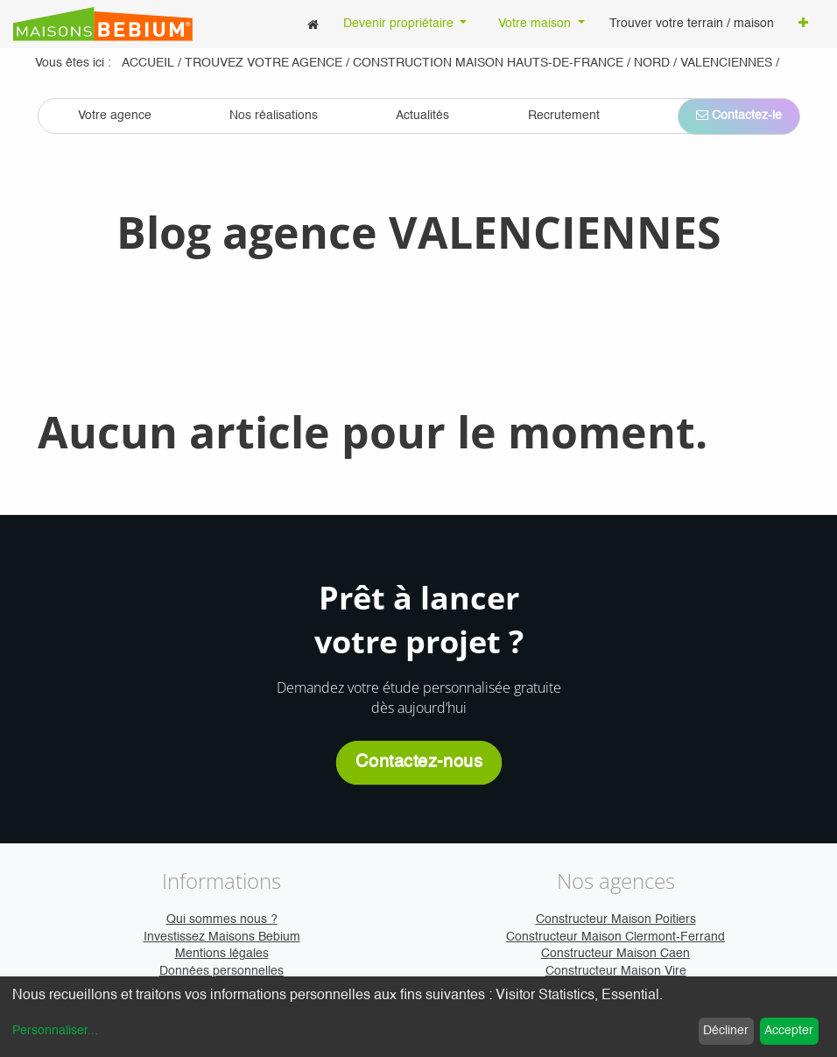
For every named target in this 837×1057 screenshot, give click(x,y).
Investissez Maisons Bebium (222, 937)
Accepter (788, 1031)
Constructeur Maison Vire (615, 971)
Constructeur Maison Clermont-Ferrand (615, 937)
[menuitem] (313, 24)
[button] (803, 24)
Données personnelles (221, 971)
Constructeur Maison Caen (615, 954)
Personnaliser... (55, 1031)
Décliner (726, 1031)
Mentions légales (222, 954)
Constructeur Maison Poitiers (616, 919)
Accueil (148, 63)
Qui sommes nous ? (222, 919)
